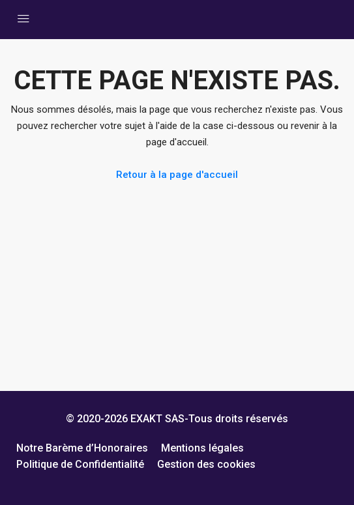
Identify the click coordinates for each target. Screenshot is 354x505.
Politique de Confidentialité (80, 464)
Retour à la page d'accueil (177, 174)
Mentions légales (202, 448)
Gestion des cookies (206, 464)
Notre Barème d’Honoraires (82, 448)
